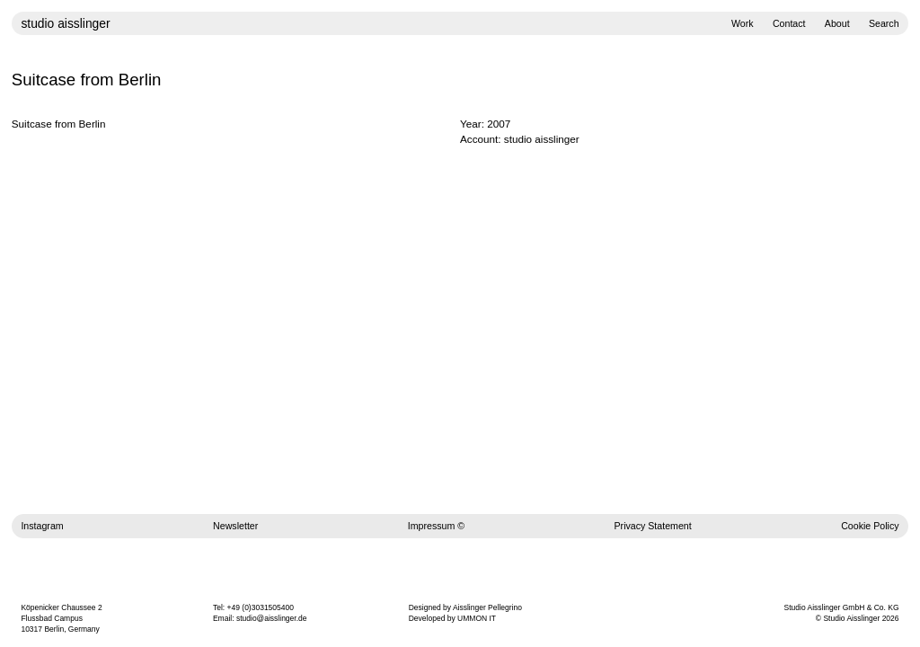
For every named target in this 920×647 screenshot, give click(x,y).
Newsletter (235, 525)
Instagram (42, 525)
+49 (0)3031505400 (260, 607)
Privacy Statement (653, 525)
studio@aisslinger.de (271, 618)
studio (65, 23)
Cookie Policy (869, 525)
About (837, 23)
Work (742, 23)
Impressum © (436, 525)
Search (884, 23)
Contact (789, 23)
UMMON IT (476, 618)
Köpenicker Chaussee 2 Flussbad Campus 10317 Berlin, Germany (61, 618)
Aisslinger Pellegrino (487, 607)
